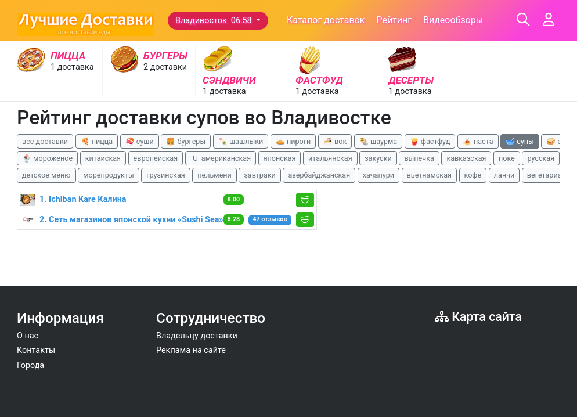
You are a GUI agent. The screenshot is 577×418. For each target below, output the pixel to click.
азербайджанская (319, 175)
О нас (27, 336)
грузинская (165, 175)
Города (30, 365)
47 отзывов (270, 219)
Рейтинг (394, 20)
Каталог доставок (326, 20)
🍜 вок (335, 141)
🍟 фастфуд (430, 141)
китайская (103, 158)
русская (540, 158)
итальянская (330, 158)
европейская (156, 158)
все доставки (45, 141)
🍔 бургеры (185, 141)
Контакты (36, 350)
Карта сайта (478, 316)
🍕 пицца (97, 141)
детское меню (46, 175)
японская (280, 158)
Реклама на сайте (191, 350)
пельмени (214, 175)
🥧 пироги (293, 141)
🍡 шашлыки (241, 141)
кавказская (466, 158)
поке (507, 158)
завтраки (259, 175)
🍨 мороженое (47, 158)
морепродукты (108, 175)
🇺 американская (220, 158)
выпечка (419, 158)
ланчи (504, 175)
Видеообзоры (453, 20)
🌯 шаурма (378, 141)
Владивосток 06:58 (214, 21)
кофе (473, 175)
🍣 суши (139, 141)
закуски (378, 158)
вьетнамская (429, 175)
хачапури (378, 175)
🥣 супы (520, 141)
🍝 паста (478, 141)
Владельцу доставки (196, 336)
